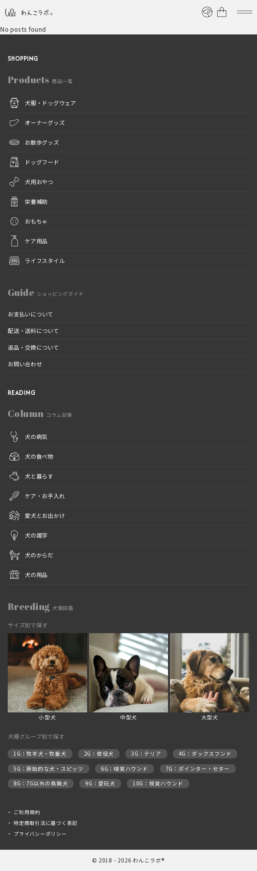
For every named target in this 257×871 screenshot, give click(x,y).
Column (40, 413)
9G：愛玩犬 (100, 783)
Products (40, 79)
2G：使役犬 (99, 753)
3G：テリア (146, 753)
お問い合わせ (25, 364)
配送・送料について (33, 330)
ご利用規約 (27, 812)
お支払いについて (30, 314)
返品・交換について (33, 347)
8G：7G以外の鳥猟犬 (41, 783)
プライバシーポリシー (40, 833)
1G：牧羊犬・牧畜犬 (40, 753)
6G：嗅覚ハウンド (124, 768)
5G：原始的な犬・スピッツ (49, 768)
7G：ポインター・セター (198, 768)
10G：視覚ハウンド (158, 783)
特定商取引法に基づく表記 (45, 823)
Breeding (40, 606)
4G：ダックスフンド (205, 753)
